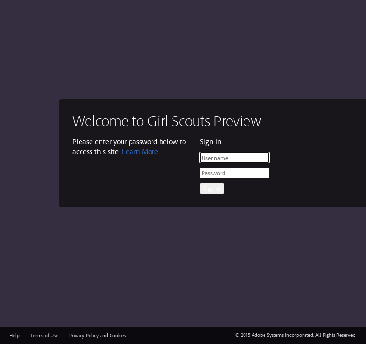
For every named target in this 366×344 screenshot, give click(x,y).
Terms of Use (44, 335)
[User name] (234, 157)
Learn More (140, 151)
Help (15, 335)
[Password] (234, 173)
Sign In (211, 188)
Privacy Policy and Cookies (97, 335)
